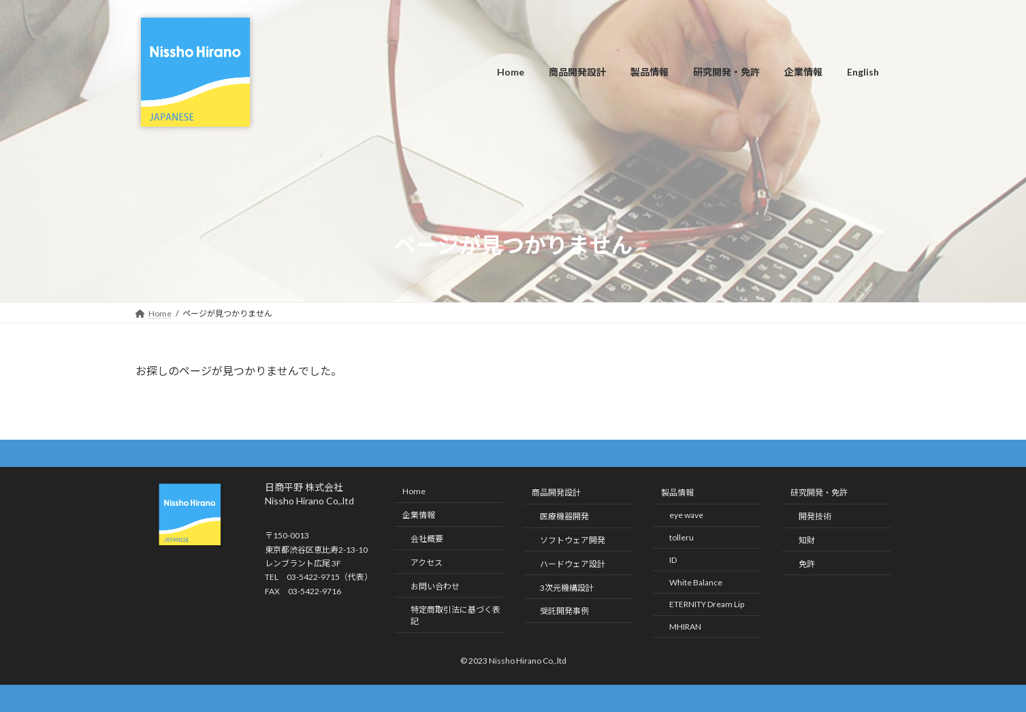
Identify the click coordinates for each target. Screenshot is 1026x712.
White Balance (695, 582)
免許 (807, 564)
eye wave (686, 515)
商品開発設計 (556, 493)
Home (414, 492)
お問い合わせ (435, 586)
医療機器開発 (564, 516)
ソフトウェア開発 (572, 540)
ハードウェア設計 (572, 564)
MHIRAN (685, 626)
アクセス (427, 562)
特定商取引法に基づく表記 (455, 615)
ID (673, 560)
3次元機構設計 (567, 588)
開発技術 (815, 516)
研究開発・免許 (819, 493)
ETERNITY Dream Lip (706, 604)
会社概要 (427, 539)
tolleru (681, 537)
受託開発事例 (564, 611)
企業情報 (418, 515)
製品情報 (677, 493)
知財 (807, 540)
